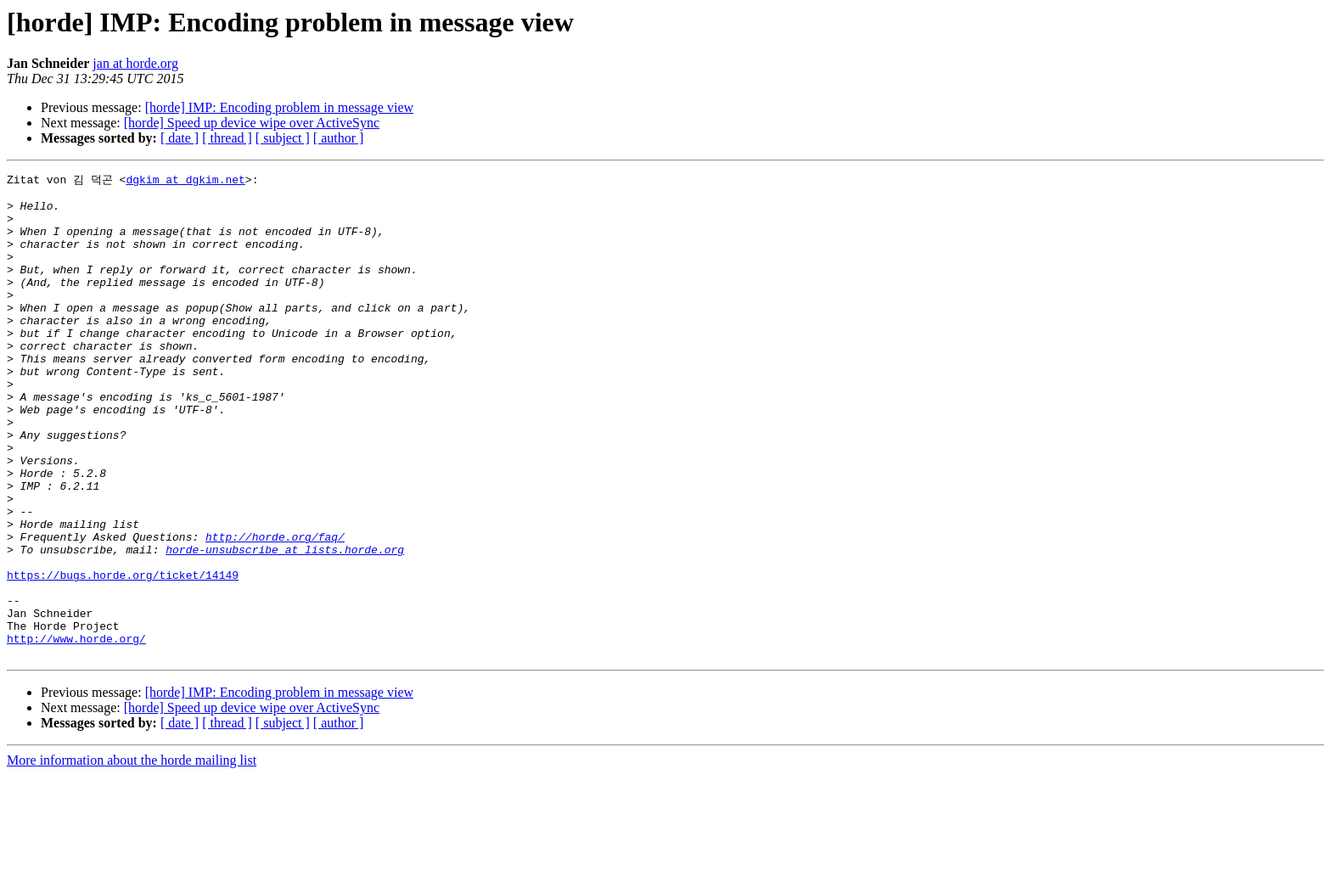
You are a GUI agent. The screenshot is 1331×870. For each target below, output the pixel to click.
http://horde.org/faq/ (275, 608)
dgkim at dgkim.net (185, 180)
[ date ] (179, 138)
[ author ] (338, 138)
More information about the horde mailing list (131, 855)
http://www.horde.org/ (76, 730)
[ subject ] (283, 138)
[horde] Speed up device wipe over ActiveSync (251, 122)
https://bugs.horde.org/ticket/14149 (123, 654)
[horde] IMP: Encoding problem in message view (279, 107)
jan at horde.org (135, 63)
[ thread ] (227, 138)
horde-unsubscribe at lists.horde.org (285, 623)
